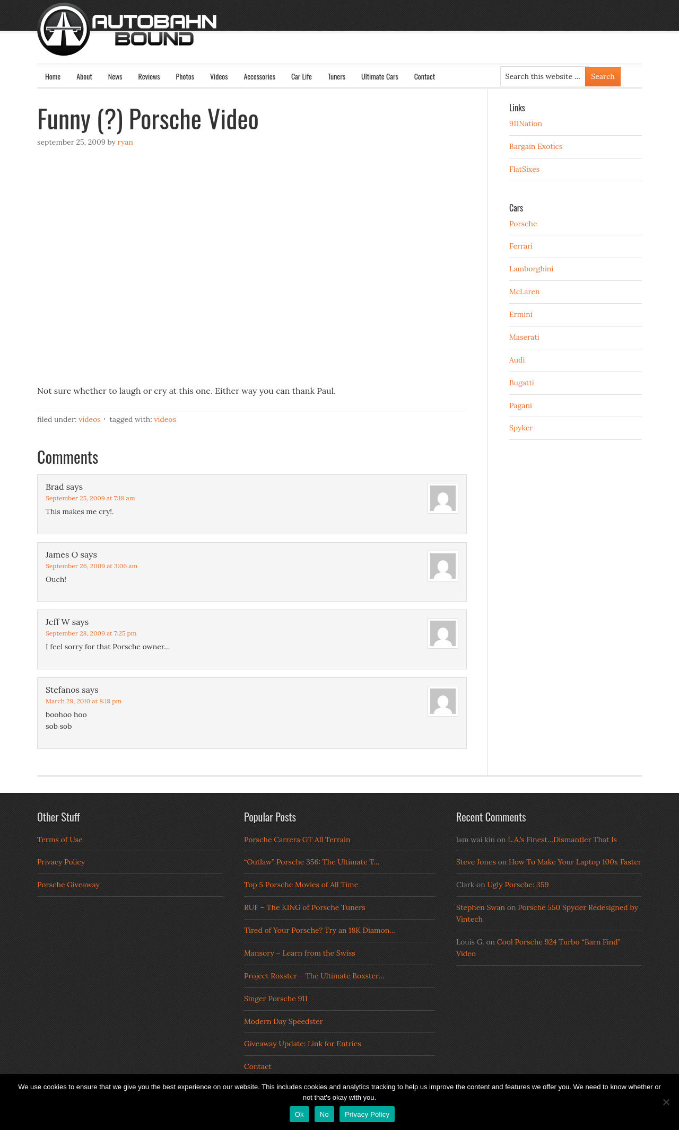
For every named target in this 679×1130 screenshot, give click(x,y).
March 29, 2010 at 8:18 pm (83, 701)
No (324, 1114)
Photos (185, 76)
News (115, 76)
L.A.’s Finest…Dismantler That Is (562, 839)
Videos (219, 76)
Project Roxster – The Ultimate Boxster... (314, 976)
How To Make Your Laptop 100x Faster (575, 862)
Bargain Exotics (536, 146)
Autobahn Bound (356, 38)
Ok (299, 1114)
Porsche (523, 223)
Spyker (521, 427)
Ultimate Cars (379, 76)
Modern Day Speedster (283, 1021)
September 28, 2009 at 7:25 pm (91, 633)
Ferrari (521, 246)
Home (52, 76)
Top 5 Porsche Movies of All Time (301, 884)
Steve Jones (476, 862)
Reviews (149, 76)
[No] (665, 1102)
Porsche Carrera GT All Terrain (297, 839)
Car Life (301, 76)
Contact (424, 76)
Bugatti (521, 382)
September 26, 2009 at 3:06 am (91, 566)
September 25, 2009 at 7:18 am (90, 498)
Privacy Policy (61, 862)
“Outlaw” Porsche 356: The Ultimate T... (311, 862)
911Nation (525, 123)
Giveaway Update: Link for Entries (302, 1043)
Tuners (336, 76)
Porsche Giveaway (68, 884)
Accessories (259, 76)
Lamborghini (531, 268)
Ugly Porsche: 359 (518, 884)
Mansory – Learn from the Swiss (299, 953)
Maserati (524, 337)
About (84, 76)
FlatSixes (524, 169)
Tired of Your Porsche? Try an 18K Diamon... (319, 930)
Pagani (520, 405)
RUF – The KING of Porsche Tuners (304, 907)
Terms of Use (60, 839)
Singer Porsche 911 (276, 998)
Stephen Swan (480, 907)
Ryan (125, 142)
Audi (517, 360)
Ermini (521, 314)
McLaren (524, 291)
